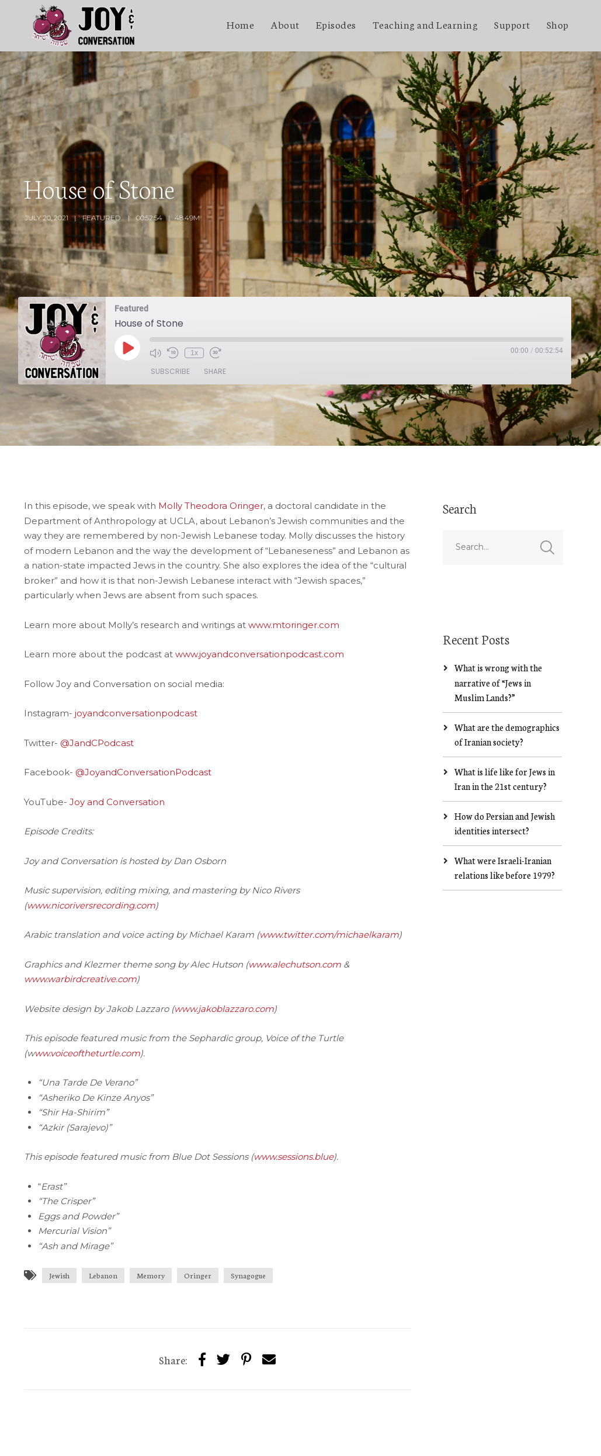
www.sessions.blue (293, 1105)
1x (194, 301)
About (285, 24)
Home (240, 24)
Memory (151, 1224)
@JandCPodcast (97, 690)
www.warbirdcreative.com (80, 927)
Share (215, 320)
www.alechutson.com (294, 912)
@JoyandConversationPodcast (143, 720)
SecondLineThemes (198, 1436)
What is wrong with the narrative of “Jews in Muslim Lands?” (498, 631)
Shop (558, 24)
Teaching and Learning (425, 24)
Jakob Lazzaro (119, 1436)
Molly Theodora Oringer (210, 454)
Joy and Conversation (117, 749)
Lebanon (103, 1224)
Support (512, 24)
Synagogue (248, 1224)
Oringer (197, 1224)
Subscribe (170, 320)
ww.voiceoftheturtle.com (87, 1001)
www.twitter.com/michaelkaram (329, 883)
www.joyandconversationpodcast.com (259, 602)
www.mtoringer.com (293, 572)
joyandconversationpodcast (136, 661)
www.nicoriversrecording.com (91, 853)
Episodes (336, 24)
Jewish (59, 1224)
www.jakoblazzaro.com (224, 956)
